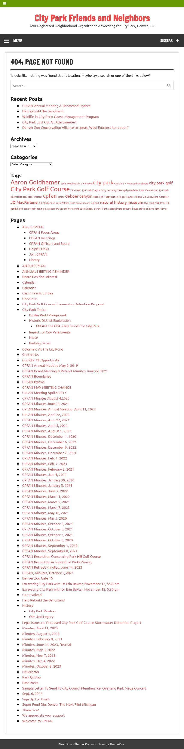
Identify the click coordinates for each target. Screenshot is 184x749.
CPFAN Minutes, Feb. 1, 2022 (44, 458)
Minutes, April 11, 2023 (40, 628)
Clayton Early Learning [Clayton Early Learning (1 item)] (104, 190)
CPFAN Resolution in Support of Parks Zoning (57, 562)
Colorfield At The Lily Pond (42, 349)
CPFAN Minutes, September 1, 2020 (49, 545)
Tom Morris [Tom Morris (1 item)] (160, 208)
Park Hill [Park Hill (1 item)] (164, 202)
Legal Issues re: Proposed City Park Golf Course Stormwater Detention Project (81, 622)
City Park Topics (34, 309)
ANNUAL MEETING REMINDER (45, 271)
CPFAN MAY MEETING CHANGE (46, 387)
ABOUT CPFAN (33, 266)
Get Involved (32, 594)
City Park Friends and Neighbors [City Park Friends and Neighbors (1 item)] (131, 183)
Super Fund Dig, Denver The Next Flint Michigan (59, 704)
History (27, 605)
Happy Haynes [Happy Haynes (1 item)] (126, 196)
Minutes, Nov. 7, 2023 (38, 655)
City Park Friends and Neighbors (92, 18)
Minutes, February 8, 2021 (42, 639)
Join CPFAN (38, 254)
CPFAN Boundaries (36, 376)
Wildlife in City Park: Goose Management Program (60, 116)
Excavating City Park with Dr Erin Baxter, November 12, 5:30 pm (70, 583)
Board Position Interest (39, 276)
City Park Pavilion (42, 611)
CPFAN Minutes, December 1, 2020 (49, 436)
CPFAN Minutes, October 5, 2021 (47, 524)
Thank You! (30, 710)
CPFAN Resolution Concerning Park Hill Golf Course (61, 556)
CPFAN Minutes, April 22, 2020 (46, 414)
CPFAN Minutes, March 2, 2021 (46, 502)
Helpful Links (39, 248)
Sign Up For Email (35, 699)
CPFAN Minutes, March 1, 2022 (46, 496)
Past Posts (30, 682)
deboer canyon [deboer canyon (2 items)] (78, 195)
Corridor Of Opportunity (40, 360)
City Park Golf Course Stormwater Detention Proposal (63, 304)
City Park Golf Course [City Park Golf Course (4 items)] (40, 189)
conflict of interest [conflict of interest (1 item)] (32, 196)
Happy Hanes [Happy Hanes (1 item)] (111, 196)
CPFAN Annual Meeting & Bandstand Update (56, 105)
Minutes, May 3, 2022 (38, 650)
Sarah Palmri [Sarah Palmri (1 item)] (101, 208)
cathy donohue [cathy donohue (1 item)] (68, 183)
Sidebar (166, 40)
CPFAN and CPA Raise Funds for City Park (67, 326)
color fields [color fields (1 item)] (16, 196)
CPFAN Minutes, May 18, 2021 (45, 512)
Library (34, 259)
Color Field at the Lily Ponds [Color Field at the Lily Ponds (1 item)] (154, 190)
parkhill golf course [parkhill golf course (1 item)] (20, 208)
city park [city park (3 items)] (103, 182)
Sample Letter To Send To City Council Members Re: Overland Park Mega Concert (84, 688)
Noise (33, 337)
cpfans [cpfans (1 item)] (61, 196)
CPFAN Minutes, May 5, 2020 (44, 518)
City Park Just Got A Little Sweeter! (49, 122)
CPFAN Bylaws (33, 382)
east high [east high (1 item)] (98, 196)
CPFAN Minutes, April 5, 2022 (45, 425)
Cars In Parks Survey (37, 293)
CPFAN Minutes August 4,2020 (46, 398)
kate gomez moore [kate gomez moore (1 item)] (80, 202)
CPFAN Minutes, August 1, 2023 (46, 431)
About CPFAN (32, 227)
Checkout (29, 298)
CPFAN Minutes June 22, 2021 (45, 403)
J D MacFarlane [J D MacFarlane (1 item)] (47, 202)
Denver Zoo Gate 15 (37, 578)
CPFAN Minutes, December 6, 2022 (49, 442)
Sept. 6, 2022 (32, 693)
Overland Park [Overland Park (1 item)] (151, 202)
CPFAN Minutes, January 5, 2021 (47, 485)
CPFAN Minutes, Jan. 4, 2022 (44, 474)
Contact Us (30, 354)
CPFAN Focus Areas (44, 232)
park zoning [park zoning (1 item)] (37, 208)
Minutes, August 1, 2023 (40, 633)
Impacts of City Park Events (50, 332)
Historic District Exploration (50, 320)
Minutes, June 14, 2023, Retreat (46, 644)
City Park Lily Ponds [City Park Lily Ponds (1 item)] (81, 190)
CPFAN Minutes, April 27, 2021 (46, 420)
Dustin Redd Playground (47, 315)
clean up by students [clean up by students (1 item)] (127, 190)
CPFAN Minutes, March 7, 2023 (46, 507)
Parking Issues (40, 343)
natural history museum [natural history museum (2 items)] (121, 202)
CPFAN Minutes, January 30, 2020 (48, 480)
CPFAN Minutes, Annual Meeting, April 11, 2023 (59, 409)
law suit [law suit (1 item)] (95, 202)
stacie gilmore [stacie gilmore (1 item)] (146, 208)
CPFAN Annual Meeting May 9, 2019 (50, 365)
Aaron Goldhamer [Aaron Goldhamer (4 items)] (35, 182)
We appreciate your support (43, 715)
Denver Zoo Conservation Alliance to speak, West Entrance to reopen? (75, 127)
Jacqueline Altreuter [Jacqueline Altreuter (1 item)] (157, 196)
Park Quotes (31, 677)
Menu (17, 40)
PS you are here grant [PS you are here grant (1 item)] (67, 208)
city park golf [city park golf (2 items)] (161, 182)
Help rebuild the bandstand (43, 111)
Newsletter (30, 671)
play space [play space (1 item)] (50, 208)
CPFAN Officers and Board (49, 243)
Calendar (29, 282)
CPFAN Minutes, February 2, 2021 (48, 469)
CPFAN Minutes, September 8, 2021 (49, 551)
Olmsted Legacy (41, 616)
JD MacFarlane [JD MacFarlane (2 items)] (24, 202)
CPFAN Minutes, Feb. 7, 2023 (44, 463)
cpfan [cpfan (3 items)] (50, 195)
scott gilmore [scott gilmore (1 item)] (115, 208)
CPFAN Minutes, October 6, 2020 (47, 540)
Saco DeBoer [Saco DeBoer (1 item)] (86, 208)
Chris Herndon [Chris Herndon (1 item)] (84, 183)
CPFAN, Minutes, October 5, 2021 (48, 573)
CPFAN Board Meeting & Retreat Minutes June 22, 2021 (65, 371)
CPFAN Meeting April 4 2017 (44, 392)
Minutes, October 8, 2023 (41, 666)
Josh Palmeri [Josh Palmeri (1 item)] (63, 202)
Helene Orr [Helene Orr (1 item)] (140, 196)
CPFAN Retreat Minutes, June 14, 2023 (52, 567)
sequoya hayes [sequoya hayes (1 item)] (130, 208)
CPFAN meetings (42, 238)
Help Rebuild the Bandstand (43, 600)
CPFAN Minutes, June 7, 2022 (45, 491)
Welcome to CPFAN (37, 721)
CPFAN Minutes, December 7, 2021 (49, 453)
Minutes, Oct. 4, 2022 (38, 661)
